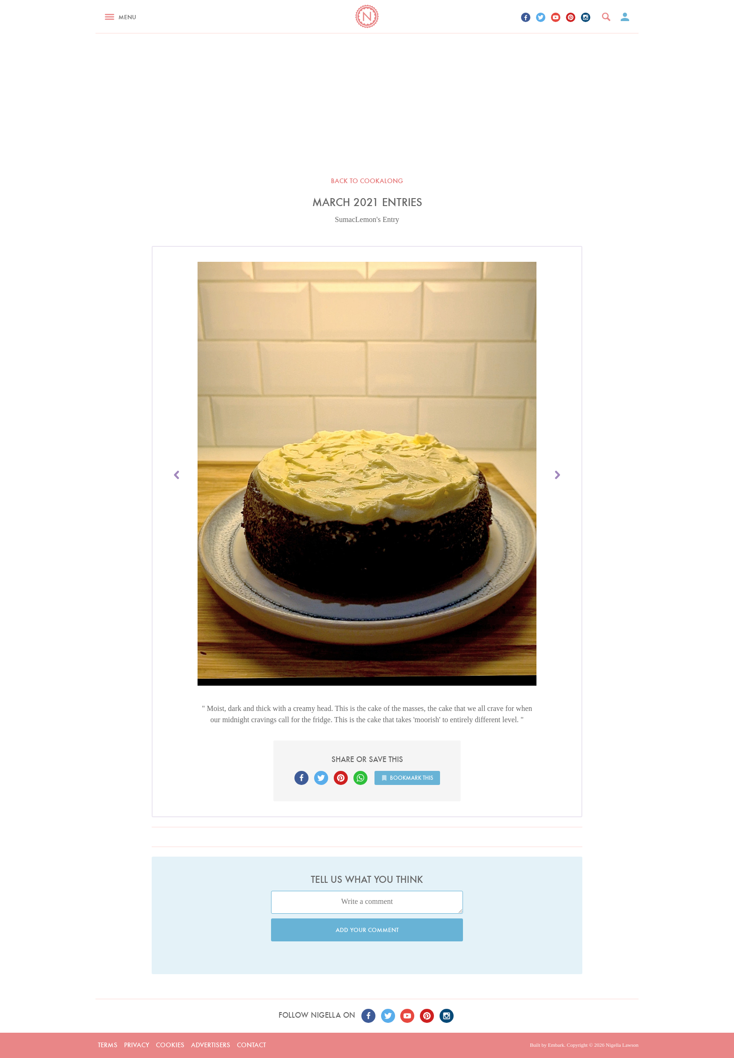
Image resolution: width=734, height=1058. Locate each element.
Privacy (136, 1045)
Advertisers (210, 1045)
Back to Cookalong (367, 181)
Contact (251, 1045)
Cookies (170, 1045)
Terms (107, 1045)
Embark (556, 1045)
